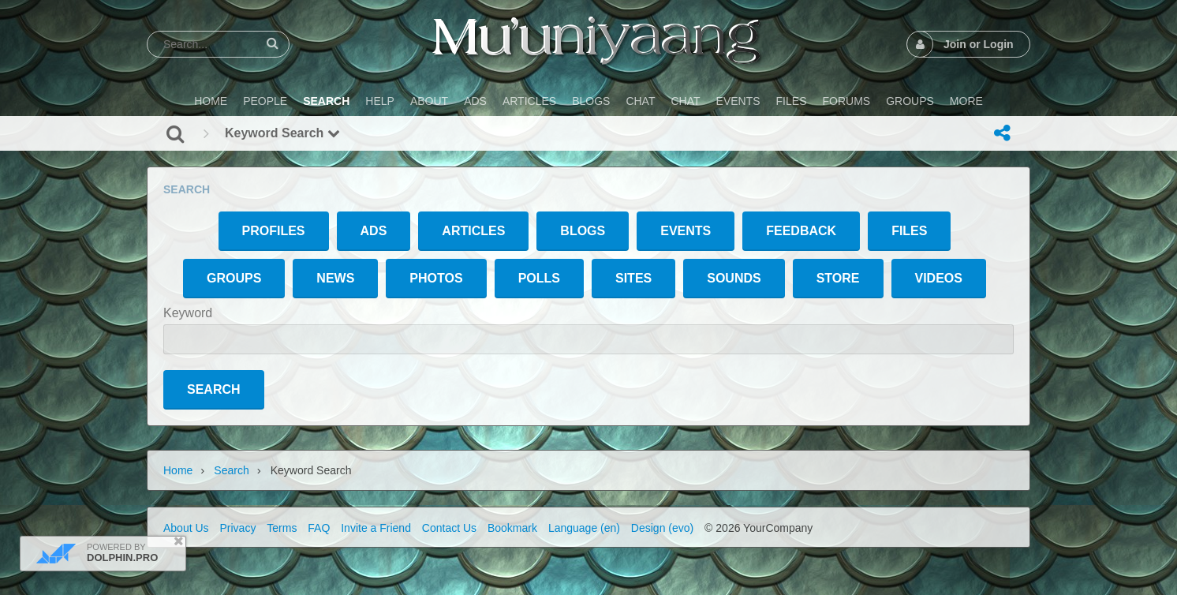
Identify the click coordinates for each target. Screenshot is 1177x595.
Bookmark (512, 528)
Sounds (733, 278)
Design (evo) (662, 528)
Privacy (237, 528)
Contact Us (449, 528)
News (335, 278)
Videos (938, 278)
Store (838, 278)
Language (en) (584, 528)
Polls (539, 278)
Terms (282, 528)
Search (231, 470)
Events (685, 231)
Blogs (582, 231)
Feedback (801, 231)
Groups (234, 278)
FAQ (319, 528)
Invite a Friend (376, 528)
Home (177, 470)
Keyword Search (282, 133)
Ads (374, 231)
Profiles (273, 231)
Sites (633, 278)
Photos (435, 278)
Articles (473, 231)
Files (909, 231)
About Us (186, 528)
